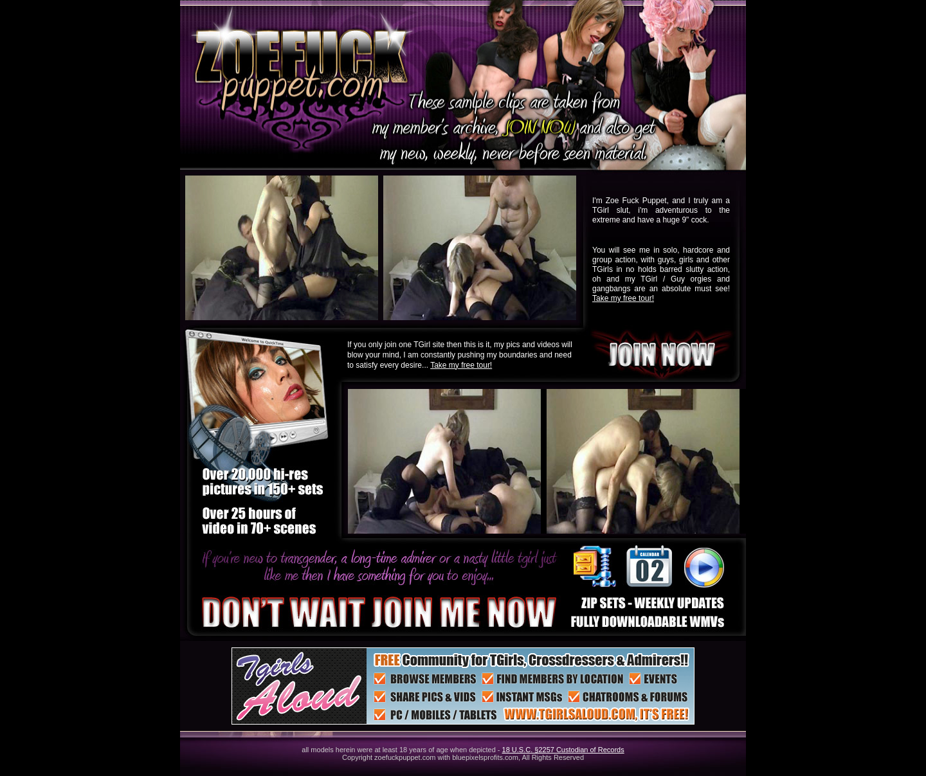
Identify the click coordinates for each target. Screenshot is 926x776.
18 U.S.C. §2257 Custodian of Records (563, 749)
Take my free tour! (623, 298)
